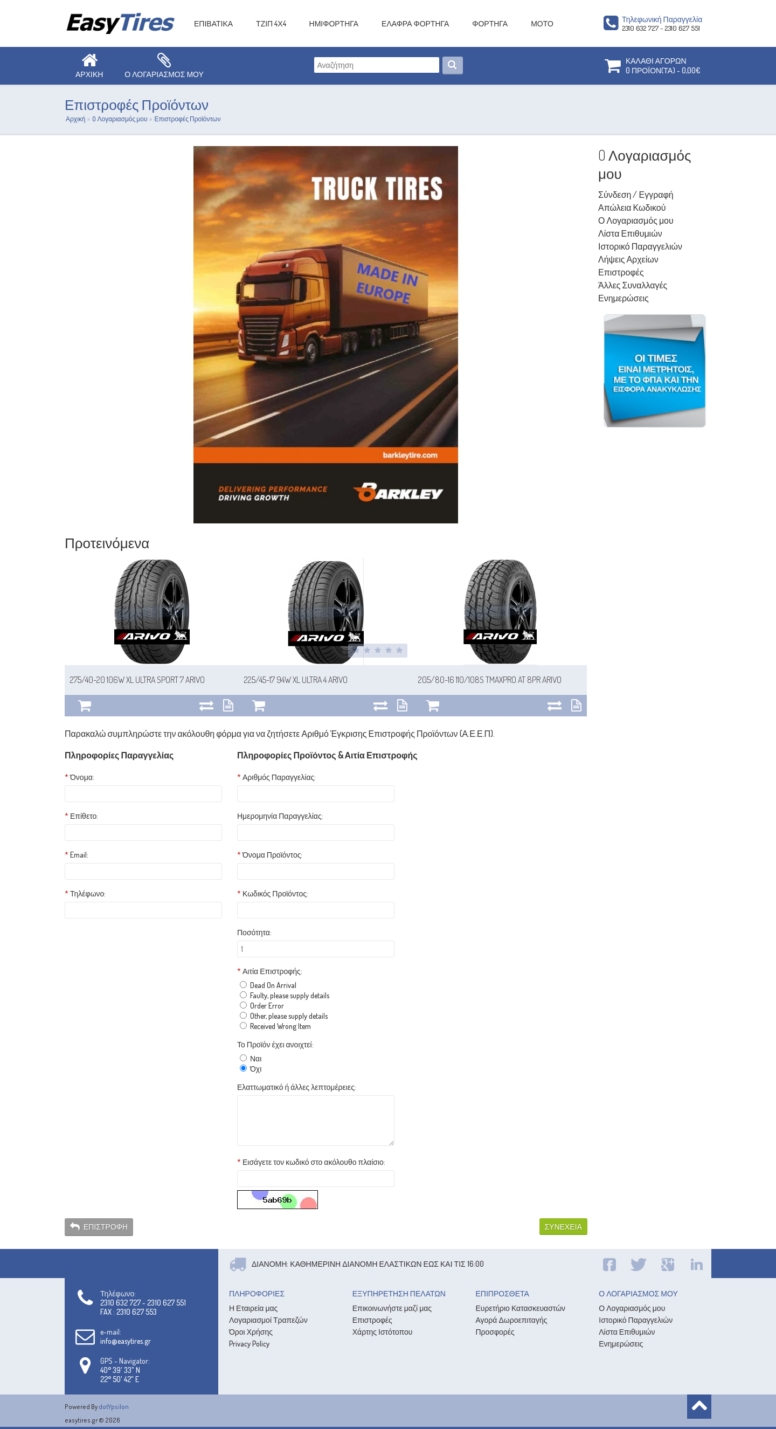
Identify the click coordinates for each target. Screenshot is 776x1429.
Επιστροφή (99, 1227)
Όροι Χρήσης (251, 1331)
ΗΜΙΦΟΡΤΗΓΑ (334, 23)
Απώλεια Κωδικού (632, 207)
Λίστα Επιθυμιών (630, 233)
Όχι (250, 1068)
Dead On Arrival (268, 985)
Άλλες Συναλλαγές (632, 285)
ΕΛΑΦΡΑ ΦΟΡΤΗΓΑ (415, 23)
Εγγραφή (656, 194)
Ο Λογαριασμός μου (636, 220)
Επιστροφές (621, 272)
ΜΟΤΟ (542, 23)
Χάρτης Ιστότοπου (382, 1331)
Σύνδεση (614, 194)
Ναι (250, 1058)
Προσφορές (495, 1331)
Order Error (262, 1005)
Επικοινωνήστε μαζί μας (392, 1308)
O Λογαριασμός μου (119, 119)
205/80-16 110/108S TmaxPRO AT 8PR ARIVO (490, 679)
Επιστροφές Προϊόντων (187, 119)
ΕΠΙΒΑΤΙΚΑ (213, 23)
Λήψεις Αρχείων (628, 259)
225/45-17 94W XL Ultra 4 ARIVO (296, 679)
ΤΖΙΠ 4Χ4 (271, 23)
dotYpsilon (114, 1407)
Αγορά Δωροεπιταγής (512, 1319)
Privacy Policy (249, 1343)
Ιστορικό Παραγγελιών (640, 246)
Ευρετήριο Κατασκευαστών (521, 1308)
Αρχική (75, 119)
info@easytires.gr (125, 1340)
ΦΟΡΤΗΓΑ (490, 23)
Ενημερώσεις (623, 298)
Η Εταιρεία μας (253, 1308)
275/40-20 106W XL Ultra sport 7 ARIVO (137, 679)
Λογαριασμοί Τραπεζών (268, 1319)
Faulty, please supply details (284, 995)
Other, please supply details (284, 1015)
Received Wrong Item (275, 1026)
